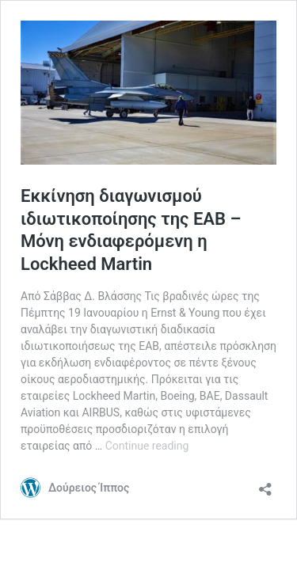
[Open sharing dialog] (265, 484)
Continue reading (147, 445)
